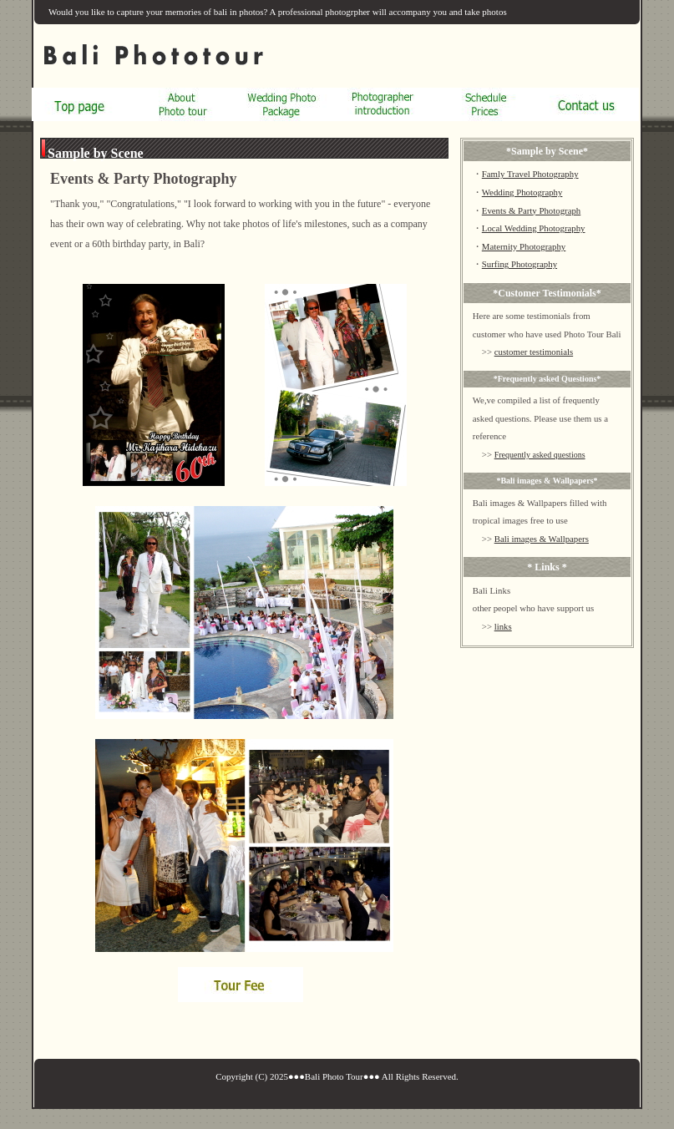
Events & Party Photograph (531, 210)
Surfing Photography (519, 264)
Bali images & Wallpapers (541, 539)
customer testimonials (533, 352)
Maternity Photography (523, 246)
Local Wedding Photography (533, 228)
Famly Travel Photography (530, 174)
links (503, 626)
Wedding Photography (522, 192)
